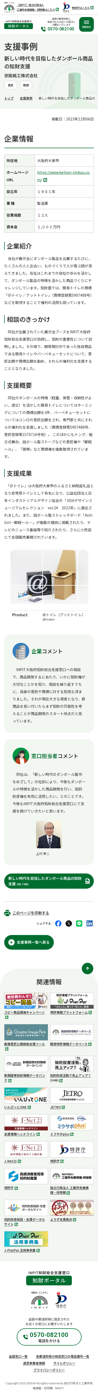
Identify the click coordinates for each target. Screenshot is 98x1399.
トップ (9, 98)
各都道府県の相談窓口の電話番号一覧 (62, 1356)
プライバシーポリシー (49, 1370)
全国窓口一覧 (18, 1356)
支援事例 (26, 98)
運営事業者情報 (34, 1363)
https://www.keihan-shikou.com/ (63, 176)
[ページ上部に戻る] (87, 968)
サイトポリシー (64, 1363)
